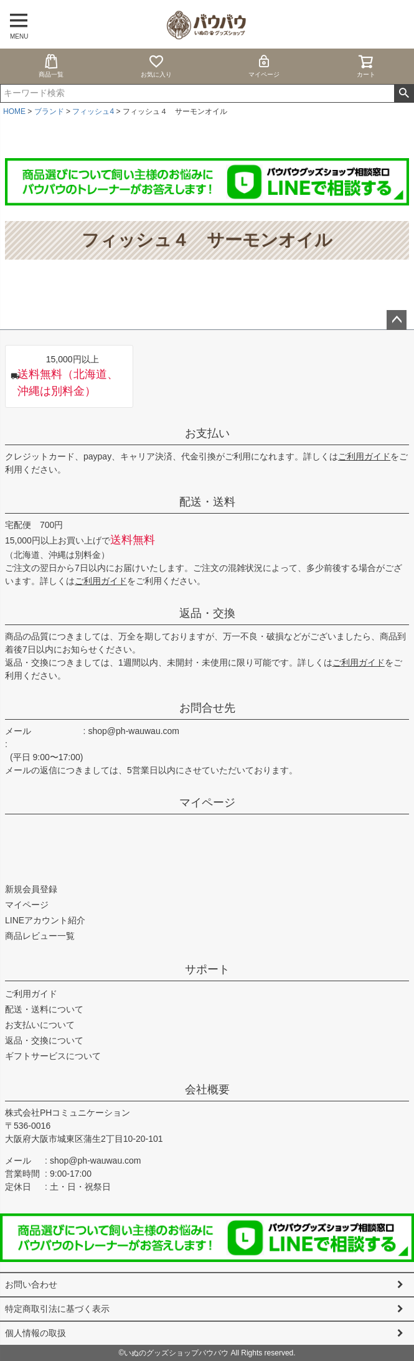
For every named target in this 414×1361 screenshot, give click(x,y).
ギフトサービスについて (53, 1056)
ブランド (49, 111)
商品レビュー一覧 (40, 936)
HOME (14, 111)
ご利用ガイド (364, 456)
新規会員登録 (31, 889)
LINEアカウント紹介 (45, 920)
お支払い (207, 433)
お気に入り (156, 66)
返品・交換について (44, 1040)
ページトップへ (397, 320)
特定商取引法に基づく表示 (57, 1309)
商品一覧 (51, 66)
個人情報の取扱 (35, 1333)
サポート (207, 969)
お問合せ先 (207, 708)
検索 (403, 93)
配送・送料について (44, 1009)
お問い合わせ (31, 1284)
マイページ (264, 66)
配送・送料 (207, 502)
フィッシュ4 (93, 111)
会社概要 (207, 1089)
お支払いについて (40, 1025)
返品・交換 (207, 613)
